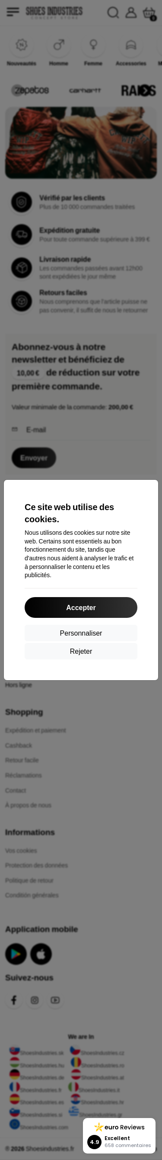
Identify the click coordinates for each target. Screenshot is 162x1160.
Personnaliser (81, 633)
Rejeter (81, 651)
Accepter (80, 607)
